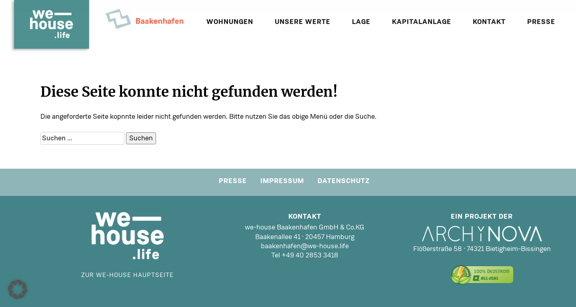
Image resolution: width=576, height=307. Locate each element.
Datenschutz (344, 180)
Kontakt (489, 21)
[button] (17, 289)
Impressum (282, 180)
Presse (541, 21)
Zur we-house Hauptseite (127, 275)
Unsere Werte (302, 21)
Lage (361, 21)
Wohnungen (229, 21)
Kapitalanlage (421, 21)
